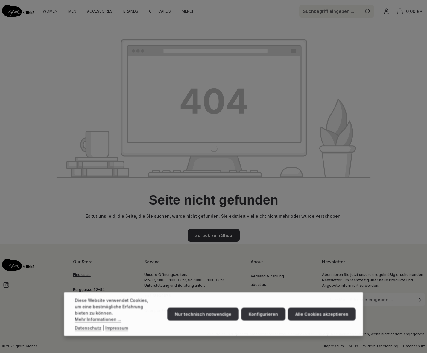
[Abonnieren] (420, 299)
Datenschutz (414, 346)
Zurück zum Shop (213, 235)
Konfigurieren (263, 320)
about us (258, 284)
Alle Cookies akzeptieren (321, 320)
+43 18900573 (157, 295)
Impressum (334, 346)
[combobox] (330, 11)
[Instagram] (6, 287)
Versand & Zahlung (267, 276)
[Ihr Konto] (386, 11)
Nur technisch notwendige (203, 320)
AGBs (353, 346)
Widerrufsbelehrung (380, 346)
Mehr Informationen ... (98, 325)
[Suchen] (367, 11)
